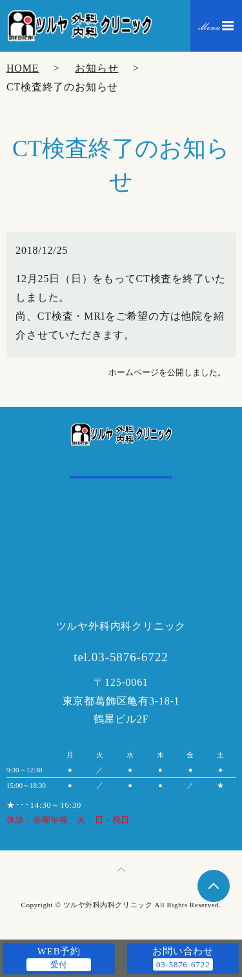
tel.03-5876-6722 (121, 657)
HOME (22, 68)
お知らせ (96, 68)
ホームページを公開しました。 (167, 372)
